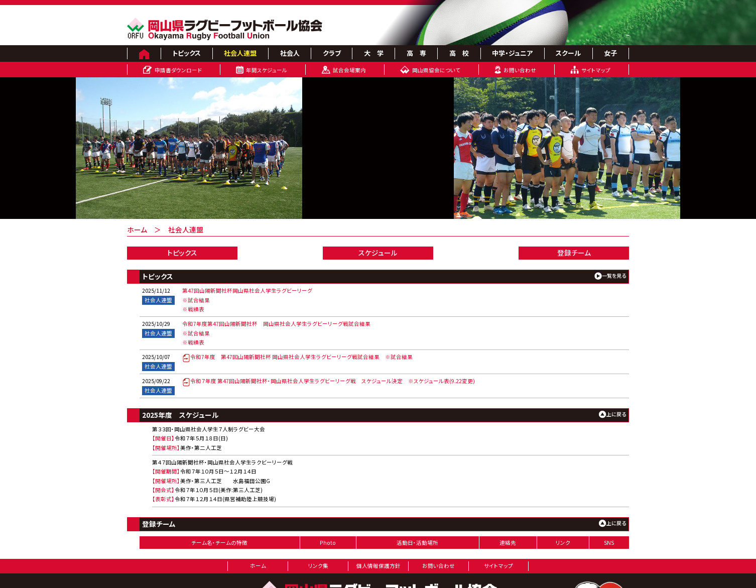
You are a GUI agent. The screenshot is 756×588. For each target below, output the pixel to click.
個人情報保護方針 (378, 565)
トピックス (186, 53)
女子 (610, 53)
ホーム (137, 229)
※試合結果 (196, 300)
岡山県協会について (436, 70)
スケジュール (378, 253)
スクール (568, 53)
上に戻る (616, 414)
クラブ (332, 53)
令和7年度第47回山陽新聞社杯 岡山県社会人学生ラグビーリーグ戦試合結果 (276, 323)
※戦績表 (193, 309)
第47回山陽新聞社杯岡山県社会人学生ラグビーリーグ (247, 290)
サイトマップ (595, 70)
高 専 (416, 53)
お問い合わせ (519, 70)
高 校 (459, 53)
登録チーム (574, 253)
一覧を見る (614, 275)
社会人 (290, 53)
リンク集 (318, 565)
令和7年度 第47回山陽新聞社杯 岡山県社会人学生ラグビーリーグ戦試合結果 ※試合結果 (297, 357)
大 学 (374, 53)
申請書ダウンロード (178, 70)
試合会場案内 (349, 70)
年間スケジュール (266, 70)
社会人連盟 (240, 53)
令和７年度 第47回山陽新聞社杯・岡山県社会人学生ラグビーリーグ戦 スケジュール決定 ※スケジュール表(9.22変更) (328, 381)
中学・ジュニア (512, 53)
